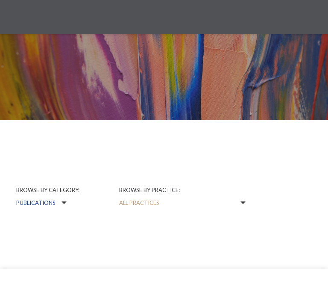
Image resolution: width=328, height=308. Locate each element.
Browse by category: (47, 190)
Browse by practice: (149, 190)
